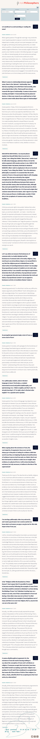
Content (4, 9)
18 (33, 730)
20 (5, 732)
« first (7, 730)
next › (14, 732)
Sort (15, 13)
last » (18, 732)
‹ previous (13, 730)
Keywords (17, 9)
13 (21, 730)
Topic (28, 9)
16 (28, 730)
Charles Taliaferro (6, 34)
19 (35, 730)
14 (23, 730)
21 (8, 732)
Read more (5, 77)
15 (25, 730)
